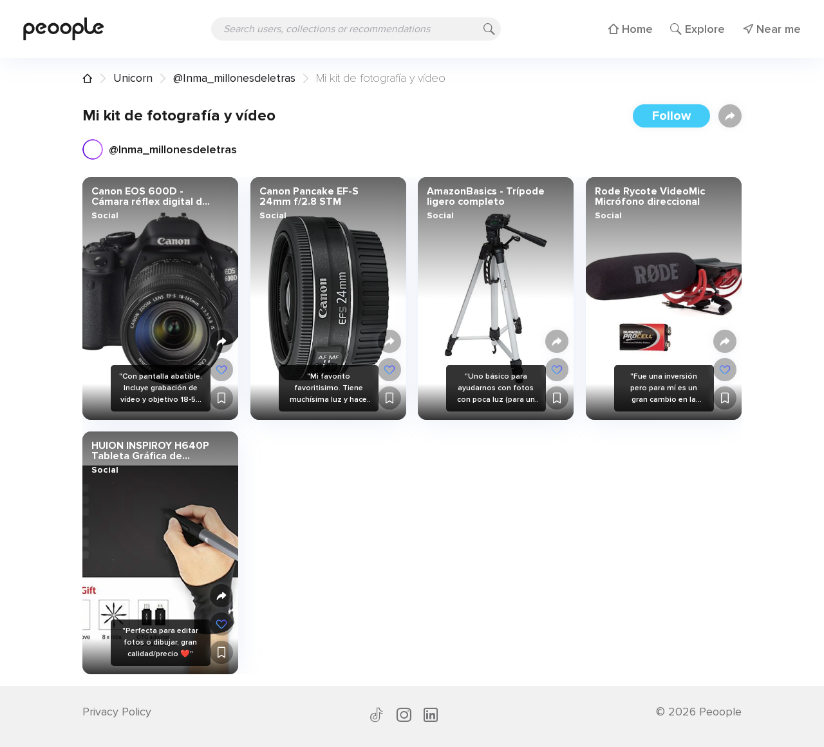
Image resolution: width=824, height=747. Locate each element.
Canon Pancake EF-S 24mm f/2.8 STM (308, 196)
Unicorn (133, 78)
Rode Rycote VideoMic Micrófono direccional (649, 196)
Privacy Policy (116, 711)
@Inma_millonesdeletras (234, 78)
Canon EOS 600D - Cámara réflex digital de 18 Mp (150, 196)
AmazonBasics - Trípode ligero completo (486, 196)
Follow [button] (671, 116)
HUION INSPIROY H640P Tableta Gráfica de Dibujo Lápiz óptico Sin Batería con (150, 450)
